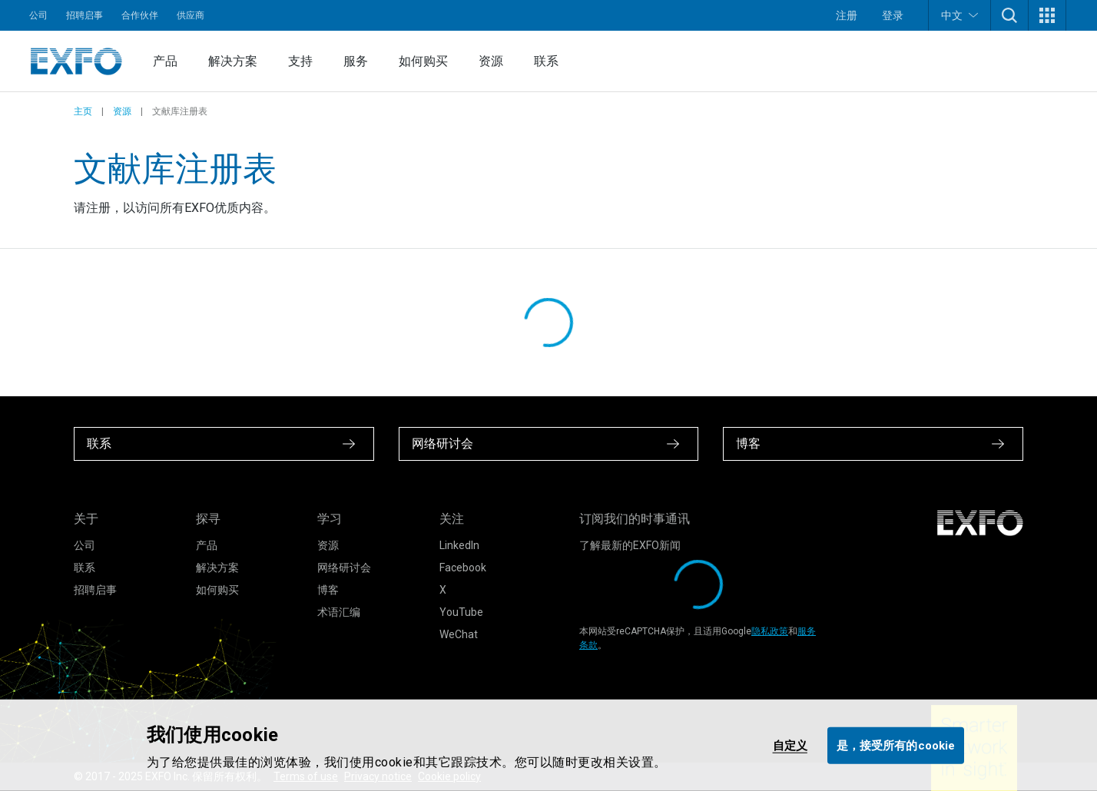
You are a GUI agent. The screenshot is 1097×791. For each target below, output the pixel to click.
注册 (846, 15)
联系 (546, 61)
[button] (1009, 15)
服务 (355, 61)
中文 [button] (959, 15)
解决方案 (232, 61)
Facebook (462, 567)
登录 (892, 15)
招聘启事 (84, 15)
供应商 (190, 15)
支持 (300, 61)
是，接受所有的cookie (896, 745)
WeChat (458, 634)
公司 (38, 15)
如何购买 (423, 61)
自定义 (790, 745)
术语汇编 (338, 612)
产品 (165, 61)
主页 (83, 111)
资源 (491, 61)
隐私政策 (769, 631)
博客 (328, 590)
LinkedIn (459, 545)
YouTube (461, 612)
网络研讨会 (344, 567)
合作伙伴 (139, 15)
